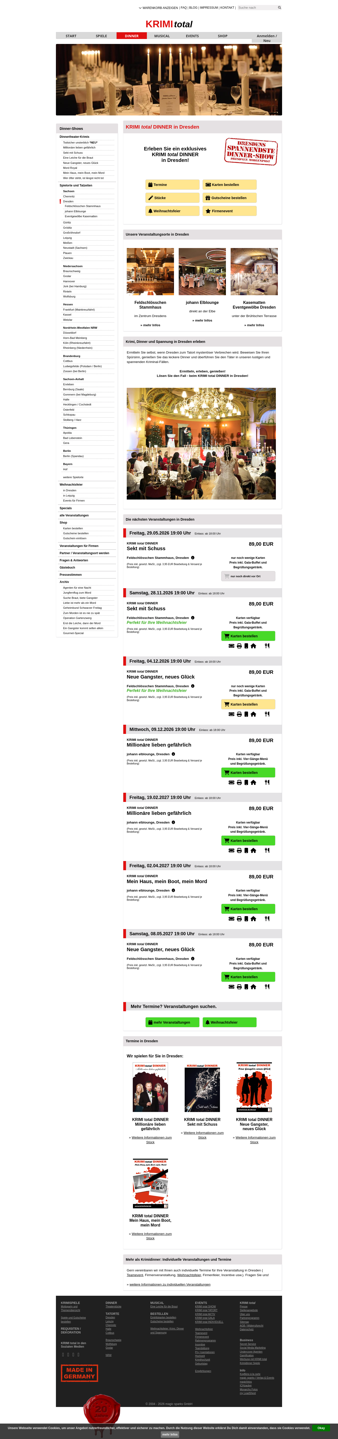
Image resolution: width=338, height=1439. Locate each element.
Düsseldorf (69, 332)
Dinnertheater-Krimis (74, 137)
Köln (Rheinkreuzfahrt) (76, 342)
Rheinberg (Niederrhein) (77, 347)
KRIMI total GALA (205, 1318)
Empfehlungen (203, 1371)
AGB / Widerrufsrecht (251, 1325)
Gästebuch (67, 567)
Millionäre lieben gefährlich (79, 147)
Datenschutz (247, 1329)
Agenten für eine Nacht (77, 587)
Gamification (247, 1355)
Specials (66, 508)
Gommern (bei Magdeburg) (79, 394)
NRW (109, 1355)
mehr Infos (169, 1434)
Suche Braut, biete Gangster (80, 597)
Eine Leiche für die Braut (78, 157)
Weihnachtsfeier (71, 484)
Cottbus (68, 361)
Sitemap (244, 1322)
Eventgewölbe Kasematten (81, 216)
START (71, 36)
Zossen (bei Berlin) (74, 371)
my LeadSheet (248, 1393)
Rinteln (67, 291)
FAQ (184, 7)
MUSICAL (162, 36)
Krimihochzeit (202, 1359)
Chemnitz (69, 196)
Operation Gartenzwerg (77, 617)
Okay (321, 1428)
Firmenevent (202, 1336)
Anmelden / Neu (267, 36)
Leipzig (67, 237)
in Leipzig (69, 495)
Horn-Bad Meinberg (75, 337)
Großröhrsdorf (71, 232)
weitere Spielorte (73, 477)
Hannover (69, 281)
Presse (244, 1306)
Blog (193, 7)
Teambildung (202, 1348)
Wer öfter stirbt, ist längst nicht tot (83, 178)
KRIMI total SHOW (205, 1306)
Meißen (67, 242)
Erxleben (68, 384)
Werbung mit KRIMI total (253, 1359)
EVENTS (192, 36)
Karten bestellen (73, 528)
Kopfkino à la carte (250, 1374)
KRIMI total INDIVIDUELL (209, 1322)
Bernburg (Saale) (73, 389)
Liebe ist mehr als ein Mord (79, 602)
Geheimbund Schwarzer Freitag (82, 607)
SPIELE (101, 36)
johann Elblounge (75, 211)
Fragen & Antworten (74, 560)
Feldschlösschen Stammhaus (83, 206)
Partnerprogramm (249, 1318)
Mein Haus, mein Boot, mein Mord (83, 172)
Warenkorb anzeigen (160, 8)
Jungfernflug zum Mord (77, 592)
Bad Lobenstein (72, 437)
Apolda (67, 432)
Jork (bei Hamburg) (74, 286)
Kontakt (227, 7)
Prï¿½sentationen (205, 1352)
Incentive (200, 1344)
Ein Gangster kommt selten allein (83, 628)
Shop (63, 522)
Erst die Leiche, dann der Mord (81, 623)
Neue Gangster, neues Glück (80, 162)
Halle (66, 399)
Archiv (64, 582)
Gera (66, 442)
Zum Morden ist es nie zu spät (81, 613)
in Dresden (69, 490)
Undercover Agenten (251, 1351)
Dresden (68, 201)
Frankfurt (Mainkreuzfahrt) (79, 309)
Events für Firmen (74, 500)
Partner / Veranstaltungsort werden (84, 553)
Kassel (67, 314)
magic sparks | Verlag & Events (257, 1377)
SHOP (222, 36)
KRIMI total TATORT (206, 1310)
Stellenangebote (249, 1310)
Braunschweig (71, 271)
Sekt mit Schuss (73, 152)
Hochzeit (200, 1356)
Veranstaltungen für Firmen (79, 546)
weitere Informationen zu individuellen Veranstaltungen (170, 1284)
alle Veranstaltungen (74, 515)
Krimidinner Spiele (250, 1363)
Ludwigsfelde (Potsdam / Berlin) (82, 366)
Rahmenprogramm (205, 1340)
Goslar (67, 276)
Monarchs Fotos (249, 1389)
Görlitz (67, 222)
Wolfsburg (69, 296)
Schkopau (69, 414)
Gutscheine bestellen (76, 533)
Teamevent (135, 1275)
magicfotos (246, 1381)
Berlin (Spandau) (73, 456)
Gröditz (67, 227)
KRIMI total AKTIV (205, 1314)
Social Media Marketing (253, 1347)
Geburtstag (201, 1363)
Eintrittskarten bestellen (163, 1317)
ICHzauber (246, 1385)
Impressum (209, 7)
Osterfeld (68, 409)
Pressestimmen (71, 574)
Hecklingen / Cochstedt (77, 404)
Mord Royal (70, 167)
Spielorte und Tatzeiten (76, 185)
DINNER (132, 36)
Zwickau (68, 257)
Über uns (245, 1314)
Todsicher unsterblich (80, 142)
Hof (65, 469)
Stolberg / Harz (72, 419)
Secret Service (248, 1344)
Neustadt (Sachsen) (75, 247)
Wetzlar (67, 319)
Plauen (67, 253)
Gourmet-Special (73, 633)
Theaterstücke (113, 1306)
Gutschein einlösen (74, 538)
